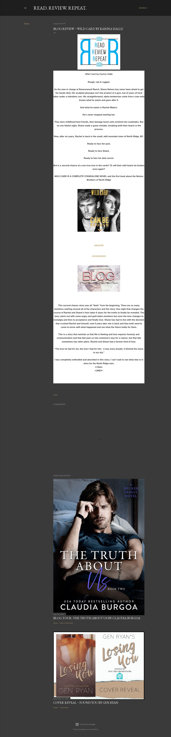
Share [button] (26, 24)
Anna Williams (92, 729)
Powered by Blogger (85, 724)
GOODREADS (99, 256)
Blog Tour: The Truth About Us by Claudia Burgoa (96, 618)
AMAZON (99, 245)
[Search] (143, 8)
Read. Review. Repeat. (60, 8)
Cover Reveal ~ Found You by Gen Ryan (85, 702)
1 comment (64, 707)
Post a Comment (66, 623)
